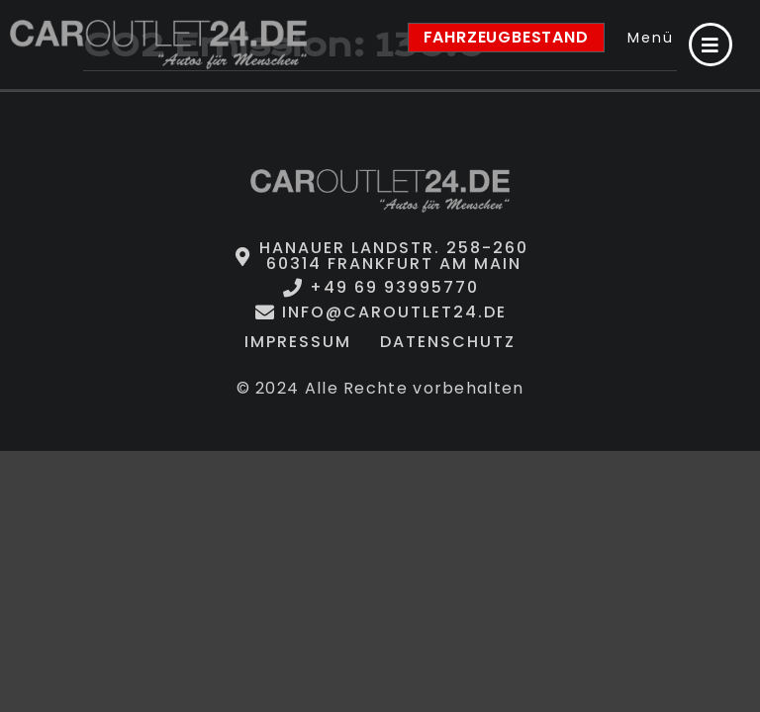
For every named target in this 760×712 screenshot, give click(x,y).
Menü (650, 37)
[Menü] (710, 44)
